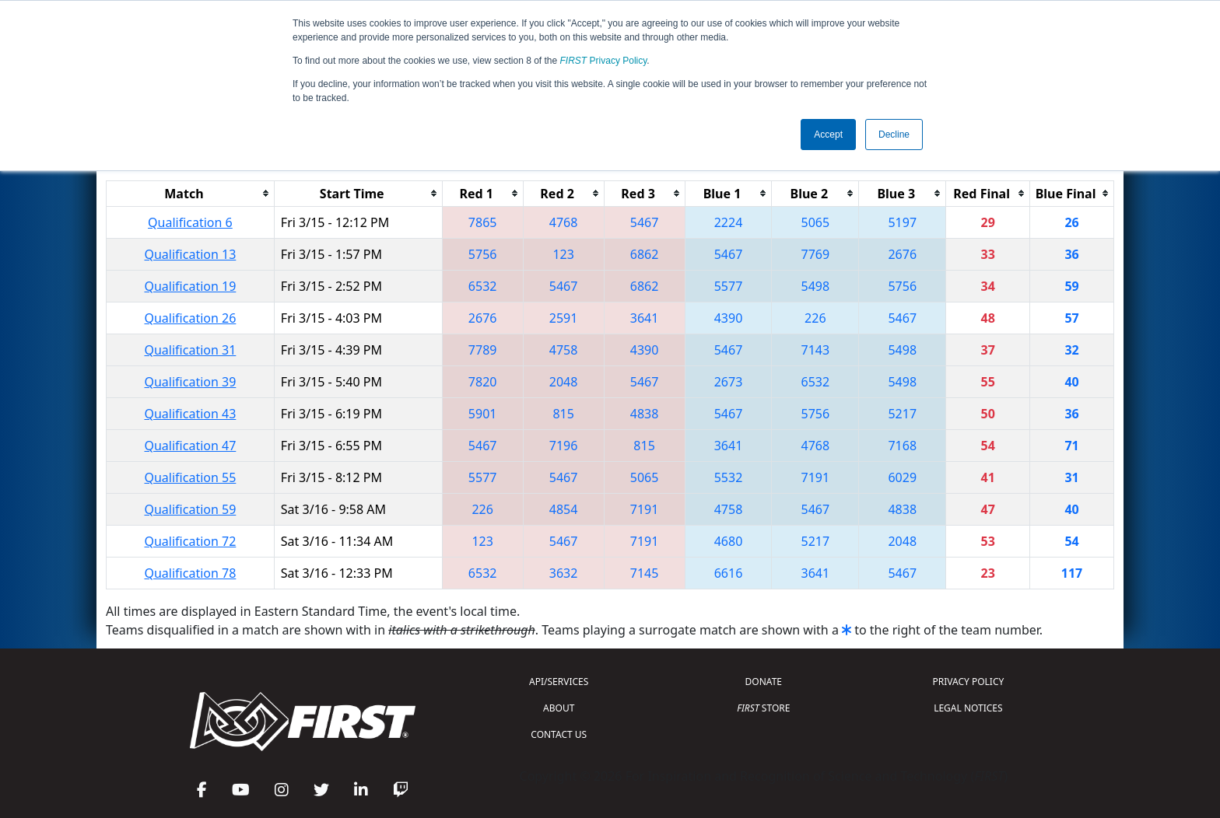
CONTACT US (559, 734)
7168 (902, 445)
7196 (563, 445)
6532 (482, 286)
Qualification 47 (190, 445)
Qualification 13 (190, 254)
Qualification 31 (190, 349)
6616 (728, 573)
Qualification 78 (190, 573)
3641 (644, 318)
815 (562, 413)
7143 (815, 349)
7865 (482, 222)
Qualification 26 (190, 318)
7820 (482, 381)
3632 (563, 573)
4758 (563, 349)
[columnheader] (191, 193)
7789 (482, 349)
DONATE (763, 681)
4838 (644, 413)
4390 (728, 318)
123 (562, 254)
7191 (815, 477)
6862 (644, 254)
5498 (815, 286)
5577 (728, 286)
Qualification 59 (190, 509)
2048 (563, 381)
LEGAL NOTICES (968, 708)
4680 (728, 541)
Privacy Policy (603, 60)
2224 (728, 222)
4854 (563, 509)
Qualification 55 (190, 477)
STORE (763, 708)
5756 (482, 254)
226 (815, 318)
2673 (728, 381)
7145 (644, 573)
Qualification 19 (190, 286)
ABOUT (558, 708)
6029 (902, 477)
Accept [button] (828, 134)
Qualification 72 (190, 541)
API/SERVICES (558, 681)
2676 (902, 254)
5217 (902, 413)
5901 (482, 413)
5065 (815, 222)
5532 (728, 477)
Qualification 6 (190, 222)
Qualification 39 (190, 381)
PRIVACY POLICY (968, 681)
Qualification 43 (190, 413)
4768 (563, 222)
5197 (902, 222)
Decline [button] (894, 134)
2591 (563, 318)
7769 (815, 254)
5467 (644, 222)
